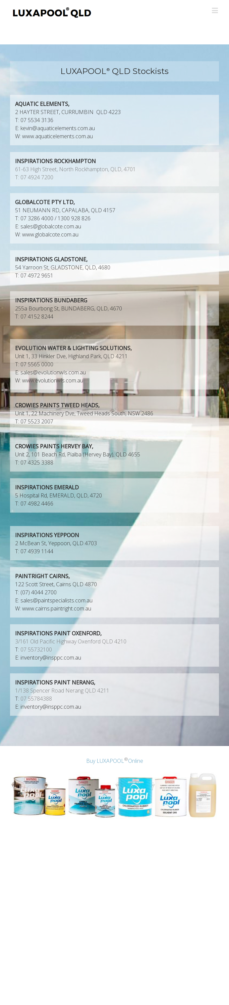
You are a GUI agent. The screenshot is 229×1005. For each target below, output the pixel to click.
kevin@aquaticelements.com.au (57, 128)
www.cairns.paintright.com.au (56, 608)
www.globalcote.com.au (50, 234)
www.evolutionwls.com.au (52, 380)
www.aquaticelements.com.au (57, 136)
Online (135, 761)
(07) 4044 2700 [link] (38, 592)
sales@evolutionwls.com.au (53, 372)
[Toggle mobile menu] (215, 10)
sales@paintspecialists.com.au (56, 600)
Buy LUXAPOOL (105, 761)
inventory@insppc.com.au (50, 657)
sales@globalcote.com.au (50, 226)
